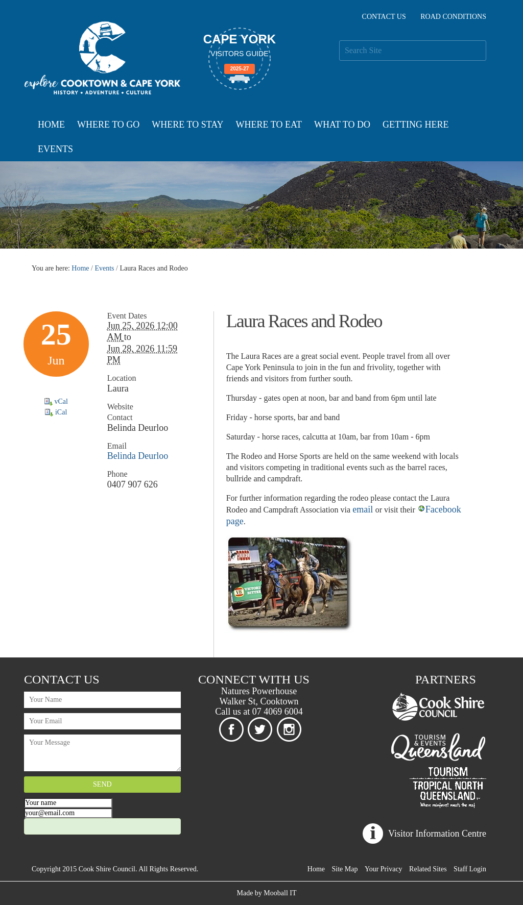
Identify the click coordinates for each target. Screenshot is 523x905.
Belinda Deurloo (137, 456)
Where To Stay (187, 124)
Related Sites (428, 869)
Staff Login (470, 869)
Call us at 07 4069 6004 (259, 711)
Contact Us (384, 16)
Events (55, 149)
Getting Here (415, 124)
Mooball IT (280, 893)
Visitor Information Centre (437, 833)
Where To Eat (269, 124)
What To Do (342, 124)
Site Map (345, 869)
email (363, 509)
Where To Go (108, 124)
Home (51, 124)
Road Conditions (453, 16)
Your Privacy (383, 869)
